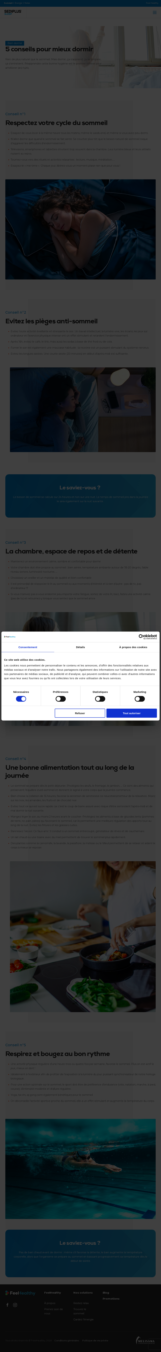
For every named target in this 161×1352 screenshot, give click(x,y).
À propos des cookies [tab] (133, 647)
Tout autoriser (132, 713)
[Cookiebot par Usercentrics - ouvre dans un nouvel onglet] (141, 637)
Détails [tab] (80, 647)
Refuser (80, 713)
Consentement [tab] (27, 647)
